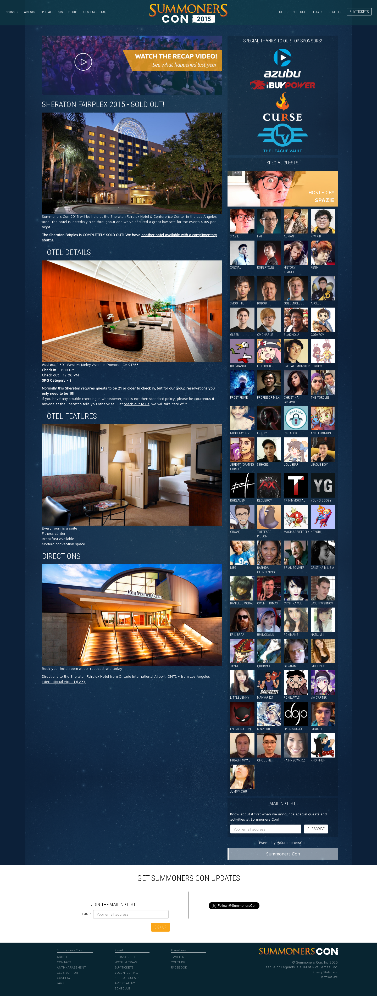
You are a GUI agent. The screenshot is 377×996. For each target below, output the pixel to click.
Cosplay (89, 12)
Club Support (68, 972)
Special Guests (52, 12)
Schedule (300, 12)
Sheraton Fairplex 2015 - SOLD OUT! (103, 104)
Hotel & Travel (127, 962)
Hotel (282, 12)
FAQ (103, 12)
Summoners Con (283, 853)
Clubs (72, 12)
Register (335, 12)
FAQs (60, 983)
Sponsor (12, 12)
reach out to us (136, 404)
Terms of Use (329, 976)
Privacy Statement (325, 972)
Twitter (177, 957)
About (62, 957)
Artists (29, 12)
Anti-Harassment (71, 967)
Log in (318, 12)
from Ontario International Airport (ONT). (143, 676)
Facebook (179, 967)
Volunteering (126, 972)
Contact (64, 962)
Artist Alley (125, 983)
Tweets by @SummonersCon (282, 842)
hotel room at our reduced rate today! (92, 668)
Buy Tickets (359, 12)
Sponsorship (125, 957)
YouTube (178, 962)
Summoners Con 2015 (188, 13)
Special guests (282, 162)
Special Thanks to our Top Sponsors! (282, 40)
